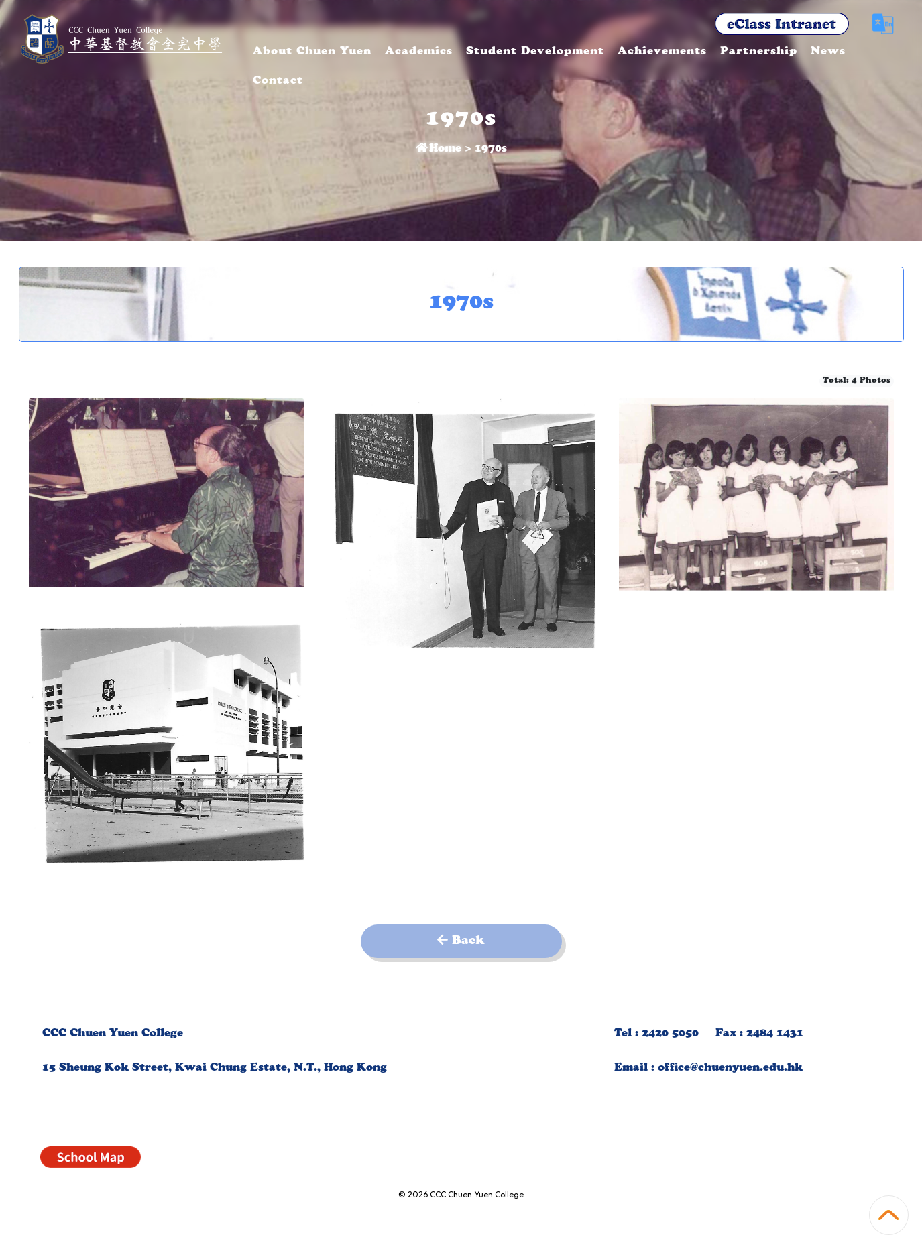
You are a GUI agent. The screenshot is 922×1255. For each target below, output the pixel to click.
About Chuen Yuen (357, 52)
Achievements (707, 52)
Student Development (581, 52)
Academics (464, 52)
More (875, 52)
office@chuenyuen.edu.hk (730, 1068)
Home (438, 149)
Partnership (804, 52)
